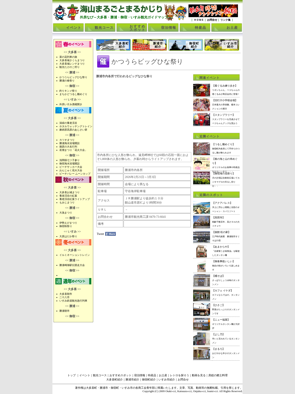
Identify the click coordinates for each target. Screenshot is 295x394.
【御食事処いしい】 (226, 265)
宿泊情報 (168, 27)
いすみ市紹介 (230, 45)
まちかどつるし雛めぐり (73, 94)
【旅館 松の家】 (226, 236)
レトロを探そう (179, 375)
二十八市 (64, 297)
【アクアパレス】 (226, 206)
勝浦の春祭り (67, 80)
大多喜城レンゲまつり (72, 63)
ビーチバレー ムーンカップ (74, 173)
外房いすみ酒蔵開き (70, 104)
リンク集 (225, 19)
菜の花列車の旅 (68, 56)
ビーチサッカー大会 (70, 166)
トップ (71, 375)
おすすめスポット (138, 28)
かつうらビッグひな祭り (73, 77)
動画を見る (199, 375)
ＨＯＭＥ (198, 19)
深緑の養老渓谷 (68, 122)
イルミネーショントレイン (74, 254)
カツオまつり (67, 139)
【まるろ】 (226, 352)
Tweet (100, 234)
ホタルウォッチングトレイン (75, 126)
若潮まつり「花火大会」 (73, 150)
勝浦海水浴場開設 (69, 143)
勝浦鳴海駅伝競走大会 (72, 265)
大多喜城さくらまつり (72, 60)
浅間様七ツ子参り (69, 160)
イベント (73, 27)
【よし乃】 (226, 338)
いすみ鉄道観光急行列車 (73, 300)
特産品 (200, 27)
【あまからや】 (226, 250)
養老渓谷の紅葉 (68, 195)
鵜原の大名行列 (68, 146)
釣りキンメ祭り (68, 90)
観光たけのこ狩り (69, 67)
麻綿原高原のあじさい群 (73, 129)
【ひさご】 (226, 309)
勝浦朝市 (64, 310)
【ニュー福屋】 (226, 323)
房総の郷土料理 (218, 375)
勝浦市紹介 (158, 45)
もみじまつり (67, 202)
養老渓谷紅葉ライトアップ (74, 199)
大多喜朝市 (65, 293)
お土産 (232, 27)
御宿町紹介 (194, 45)
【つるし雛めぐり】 (226, 148)
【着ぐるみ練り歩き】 (226, 89)
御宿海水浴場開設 (69, 163)
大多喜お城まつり (69, 192)
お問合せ (211, 19)
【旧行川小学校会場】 (226, 104)
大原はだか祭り (68, 236)
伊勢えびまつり (68, 222)
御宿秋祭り (65, 226)
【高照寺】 (226, 221)
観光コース (104, 27)
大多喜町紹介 (122, 45)
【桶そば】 (226, 279)
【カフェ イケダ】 (226, 294)
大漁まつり (65, 212)
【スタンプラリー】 (226, 118)
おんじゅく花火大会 (70, 170)
